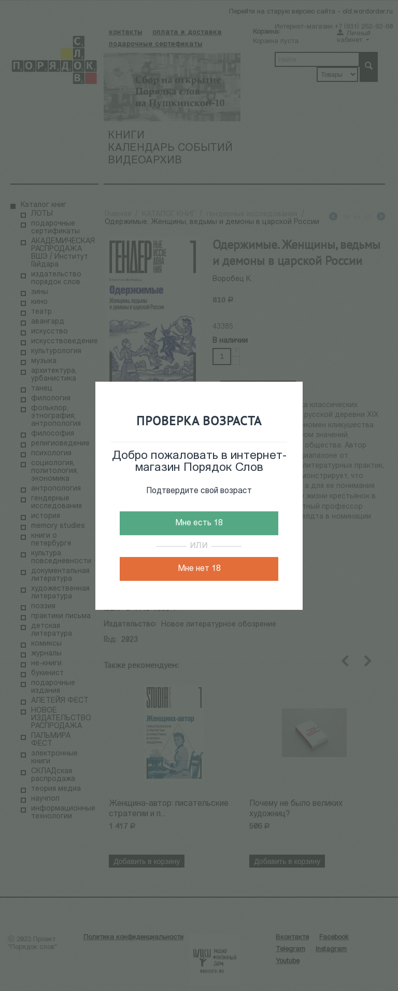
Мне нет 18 (199, 569)
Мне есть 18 (199, 523)
